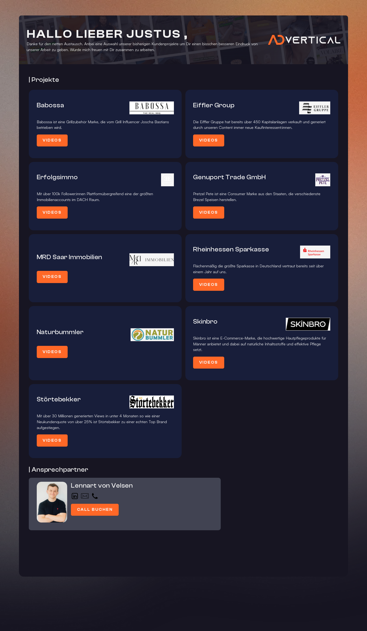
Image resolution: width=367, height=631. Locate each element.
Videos (52, 140)
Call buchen (95, 509)
